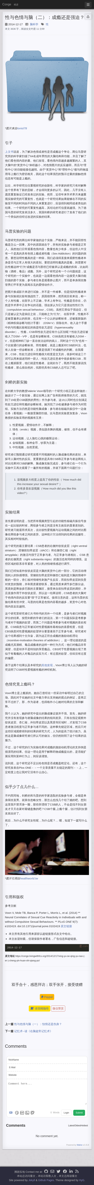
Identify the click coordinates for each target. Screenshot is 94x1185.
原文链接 (66, 926)
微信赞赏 (58, 1008)
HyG (81, 1180)
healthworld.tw (29, 878)
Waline (79, 1145)
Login (66, 1113)
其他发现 (47, 665)
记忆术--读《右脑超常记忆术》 (33, 1031)
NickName (14, 1060)
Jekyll (31, 1180)
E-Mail (12, 1067)
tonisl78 (22, 128)
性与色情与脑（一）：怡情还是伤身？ (38, 1024)
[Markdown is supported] (11, 1113)
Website (13, 1075)
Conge (6, 4)
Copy (85, 946)
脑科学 (34, 24)
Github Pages (46, 1180)
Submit (79, 1113)
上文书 (9, 151)
